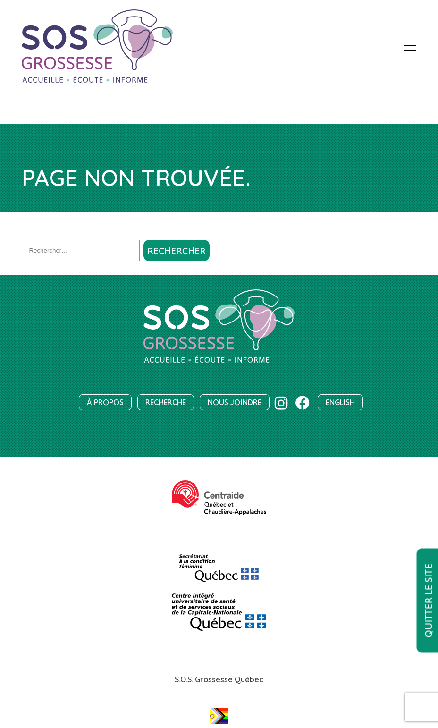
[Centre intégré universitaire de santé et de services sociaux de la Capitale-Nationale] (219, 612)
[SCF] (219, 563)
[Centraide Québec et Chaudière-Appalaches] (219, 497)
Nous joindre (234, 402)
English (340, 402)
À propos (105, 402)
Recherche (165, 402)
